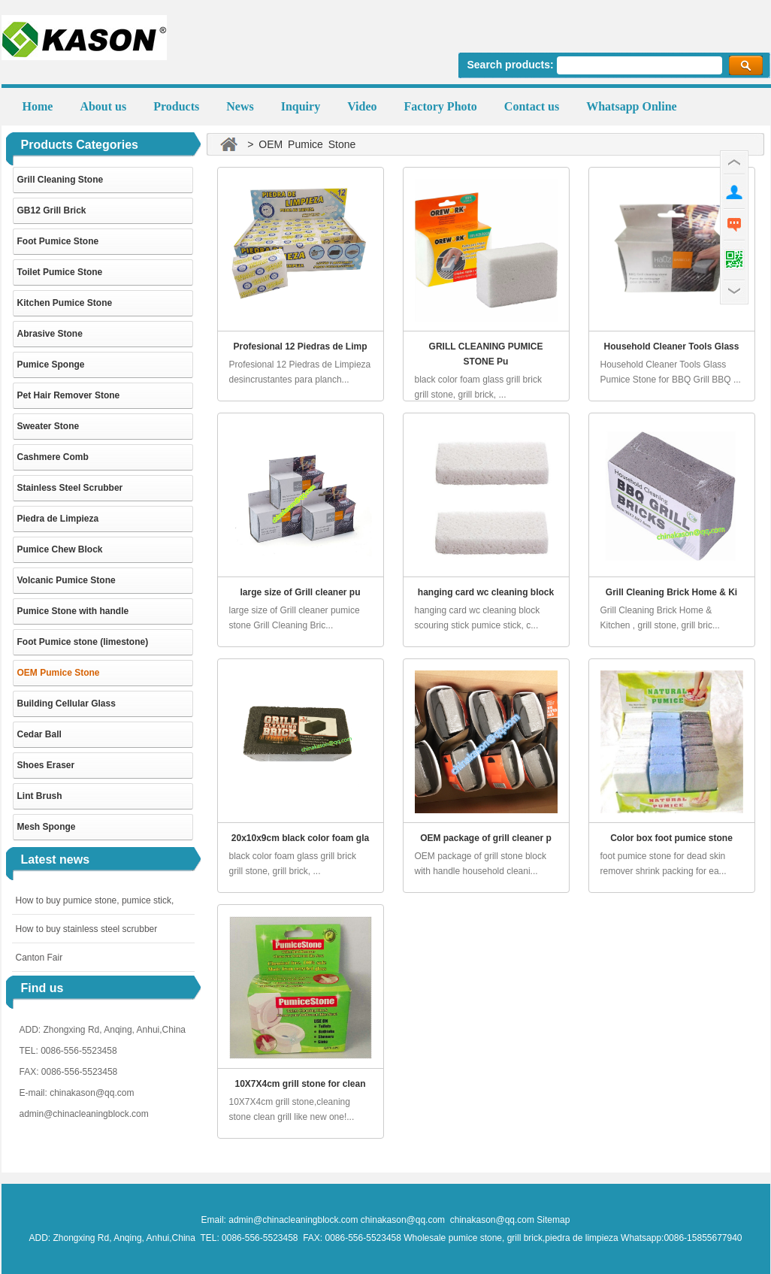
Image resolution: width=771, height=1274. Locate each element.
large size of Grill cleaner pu (300, 592)
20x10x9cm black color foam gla (300, 838)
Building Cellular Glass (66, 703)
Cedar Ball (39, 734)
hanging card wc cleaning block (486, 592)
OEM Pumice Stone (58, 672)
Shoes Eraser (46, 765)
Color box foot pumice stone (671, 838)
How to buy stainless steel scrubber (87, 929)
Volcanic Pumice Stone (66, 580)
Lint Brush (39, 796)
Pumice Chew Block (60, 549)
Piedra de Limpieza (58, 518)
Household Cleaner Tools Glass (671, 346)
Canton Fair (39, 957)
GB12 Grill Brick (51, 210)
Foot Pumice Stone (58, 241)
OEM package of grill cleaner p (486, 838)
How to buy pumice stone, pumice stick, (95, 900)
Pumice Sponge (51, 364)
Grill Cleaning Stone (60, 179)
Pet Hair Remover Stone (68, 395)
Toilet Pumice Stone (60, 272)
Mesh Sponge (46, 827)
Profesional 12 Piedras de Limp (300, 346)
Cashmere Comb (53, 457)
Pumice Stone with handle (73, 611)
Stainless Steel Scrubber (70, 488)
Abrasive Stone (50, 333)
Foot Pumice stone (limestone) (83, 642)
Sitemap (553, 1220)
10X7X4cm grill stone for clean (299, 1084)
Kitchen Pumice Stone (65, 303)
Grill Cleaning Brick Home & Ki (671, 592)
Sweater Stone (48, 426)
